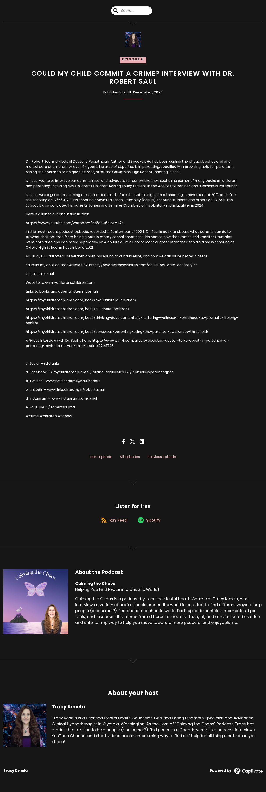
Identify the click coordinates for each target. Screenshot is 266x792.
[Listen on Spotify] (150, 521)
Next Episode (101, 456)
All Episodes (130, 456)
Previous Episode (161, 456)
